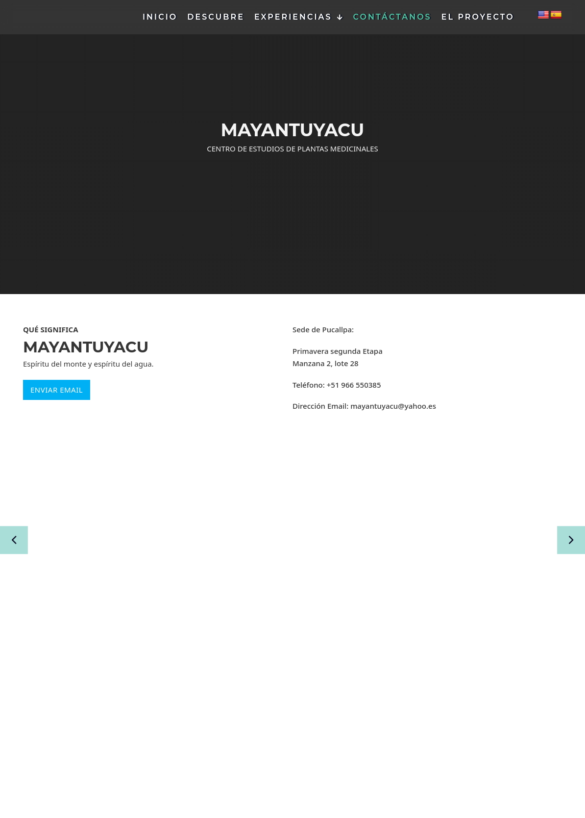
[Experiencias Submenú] (340, 17)
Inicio (160, 17)
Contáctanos (392, 17)
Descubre (215, 17)
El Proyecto (477, 17)
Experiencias (293, 17)
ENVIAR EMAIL (56, 390)
